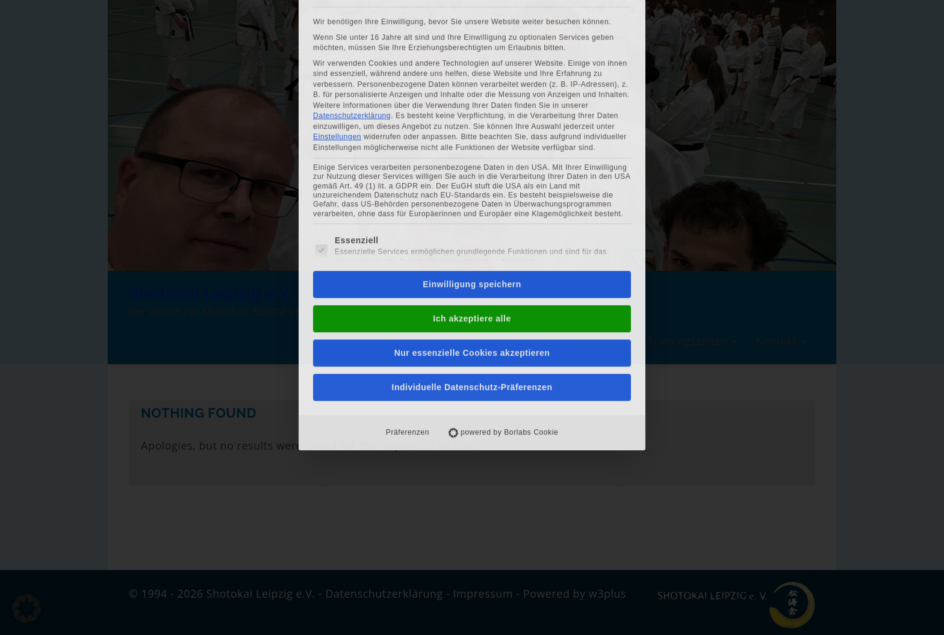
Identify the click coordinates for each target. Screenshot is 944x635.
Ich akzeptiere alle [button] (472, 164)
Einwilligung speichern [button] (472, 130)
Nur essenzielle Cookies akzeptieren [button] (472, 198)
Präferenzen (407, 278)
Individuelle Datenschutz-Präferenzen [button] (472, 233)
